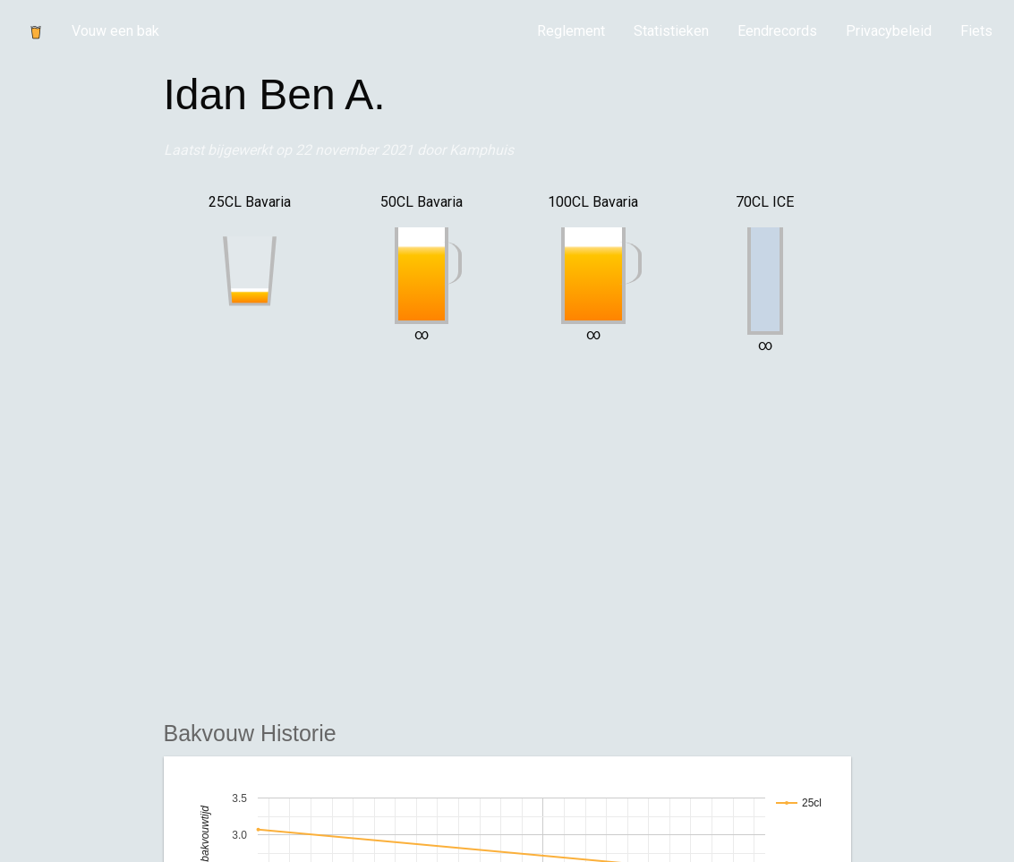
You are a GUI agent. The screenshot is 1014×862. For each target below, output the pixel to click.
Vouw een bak (115, 30)
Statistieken (671, 30)
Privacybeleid (889, 30)
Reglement (571, 30)
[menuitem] (571, 31)
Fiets (976, 30)
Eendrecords (777, 30)
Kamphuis (481, 149)
